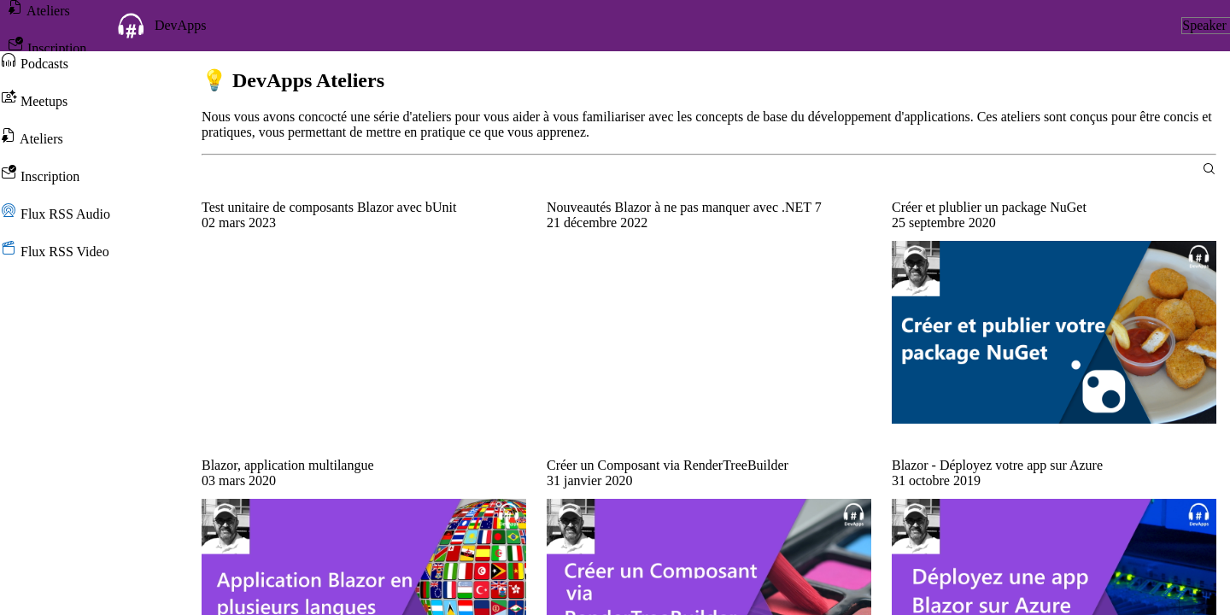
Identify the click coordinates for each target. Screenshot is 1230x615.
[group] (364, 223)
